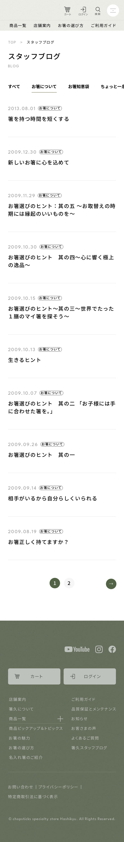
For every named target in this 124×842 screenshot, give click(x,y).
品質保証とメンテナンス (93, 709)
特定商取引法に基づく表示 (33, 796)
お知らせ (79, 718)
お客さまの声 (83, 728)
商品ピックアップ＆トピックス (36, 728)
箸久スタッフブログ (89, 747)
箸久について (21, 709)
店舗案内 (42, 25)
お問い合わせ (20, 787)
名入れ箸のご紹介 (26, 757)
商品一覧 (17, 25)
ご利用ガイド (104, 25)
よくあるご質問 (85, 738)
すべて (14, 86)
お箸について (44, 86)
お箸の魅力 (19, 738)
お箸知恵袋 (78, 86)
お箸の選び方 (71, 25)
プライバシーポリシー (58, 787)
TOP (12, 42)
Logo (26, 10)
